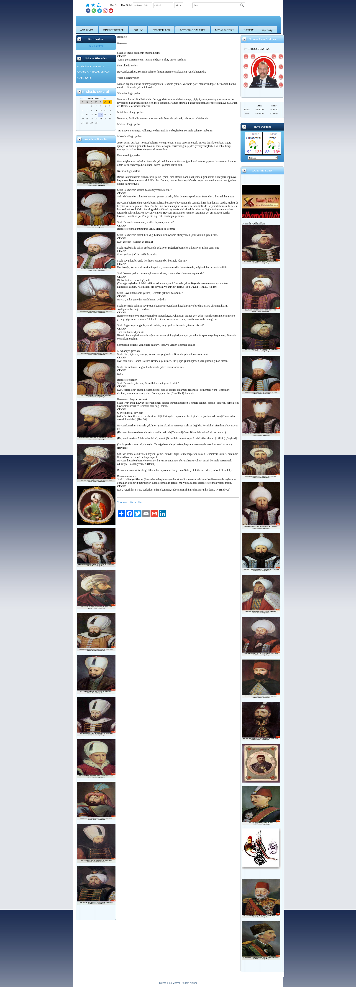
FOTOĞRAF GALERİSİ (192, 30)
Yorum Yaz (136, 502)
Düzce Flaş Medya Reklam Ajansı (178, 983)
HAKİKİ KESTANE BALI (90, 66)
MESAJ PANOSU (224, 30)
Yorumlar (122, 502)
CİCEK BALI (84, 78)
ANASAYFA (86, 30)
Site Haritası (96, 46)
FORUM (138, 30)
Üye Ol (113, 5)
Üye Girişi (267, 30)
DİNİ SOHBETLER (113, 30)
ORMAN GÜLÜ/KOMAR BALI (93, 72)
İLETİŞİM (248, 30)
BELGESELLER (161, 30)
